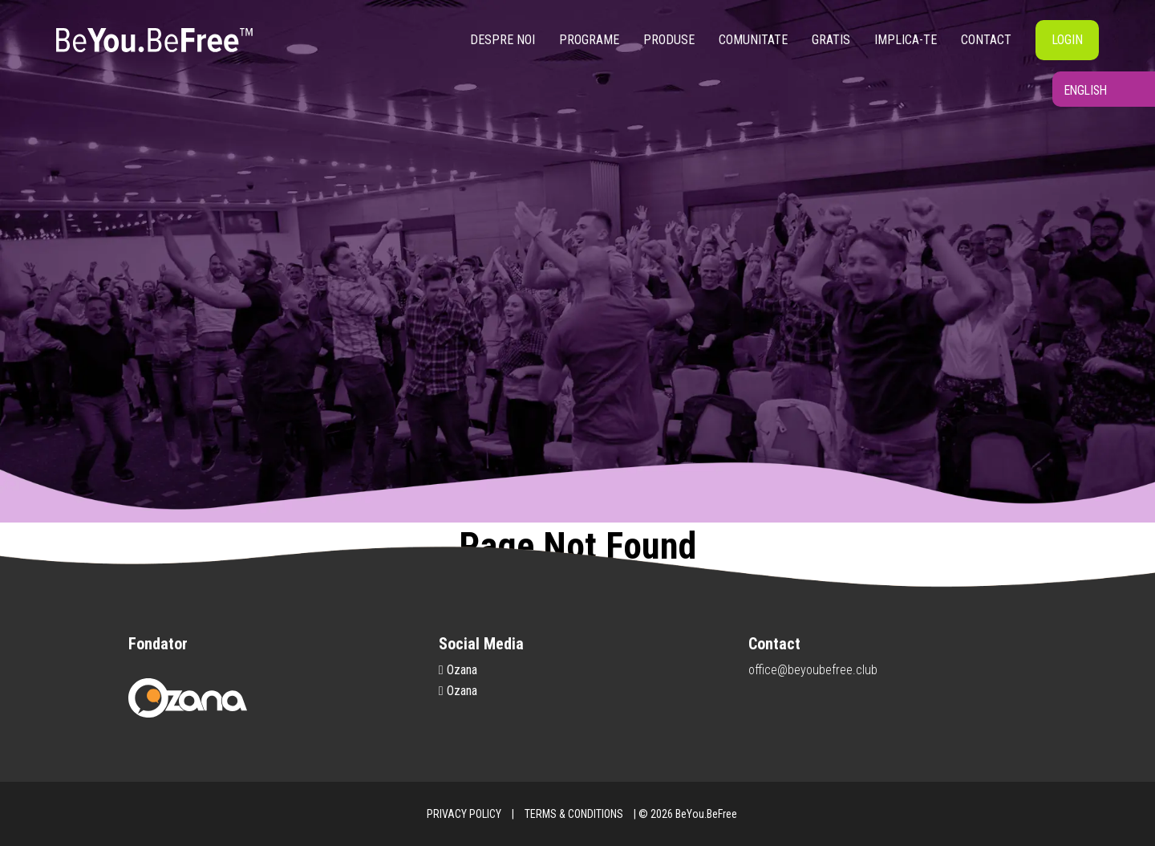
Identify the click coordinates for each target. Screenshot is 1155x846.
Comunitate (753, 39)
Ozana (458, 669)
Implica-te (905, 39)
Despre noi (502, 39)
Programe (589, 39)
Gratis (831, 39)
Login (1067, 39)
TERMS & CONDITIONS (574, 813)
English (1070, 101)
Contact (986, 39)
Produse (669, 39)
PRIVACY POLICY (464, 813)
